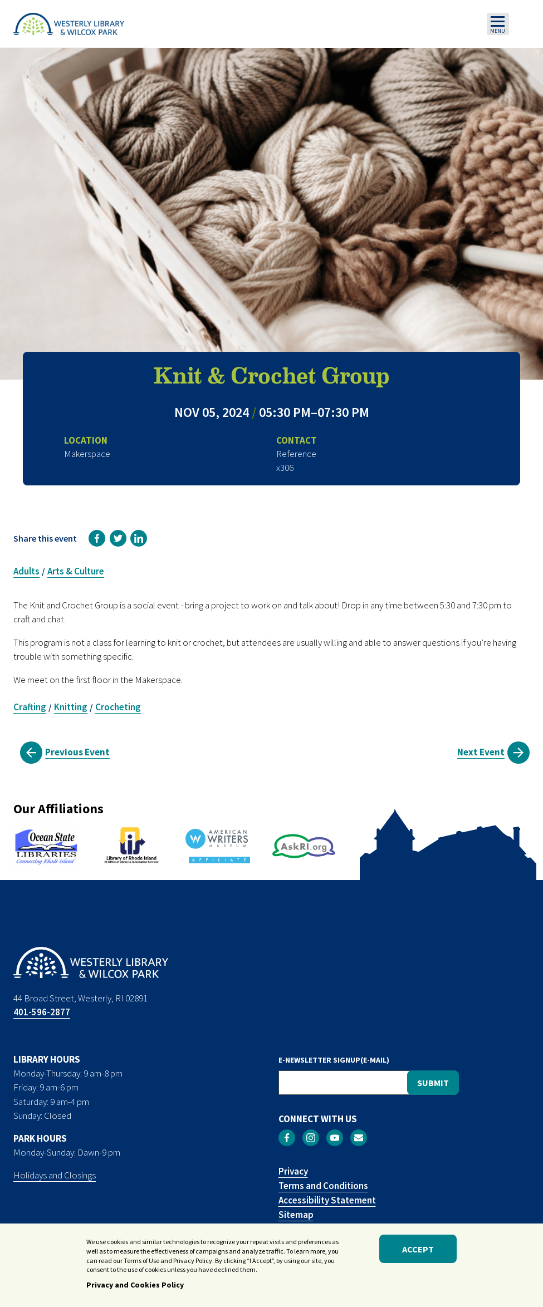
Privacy (293, 1171)
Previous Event (77, 752)
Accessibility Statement (327, 1200)
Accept (418, 1251)
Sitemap (296, 1214)
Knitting (70, 707)
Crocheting (118, 707)
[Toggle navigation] (498, 24)
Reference (296, 454)
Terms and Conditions (323, 1186)
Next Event (481, 752)
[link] (97, 538)
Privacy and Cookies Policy (135, 1288)
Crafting (29, 707)
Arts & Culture (75, 571)
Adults (26, 571)
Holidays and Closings (54, 1175)
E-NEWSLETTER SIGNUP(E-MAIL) (333, 1060)
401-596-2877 (41, 1012)
